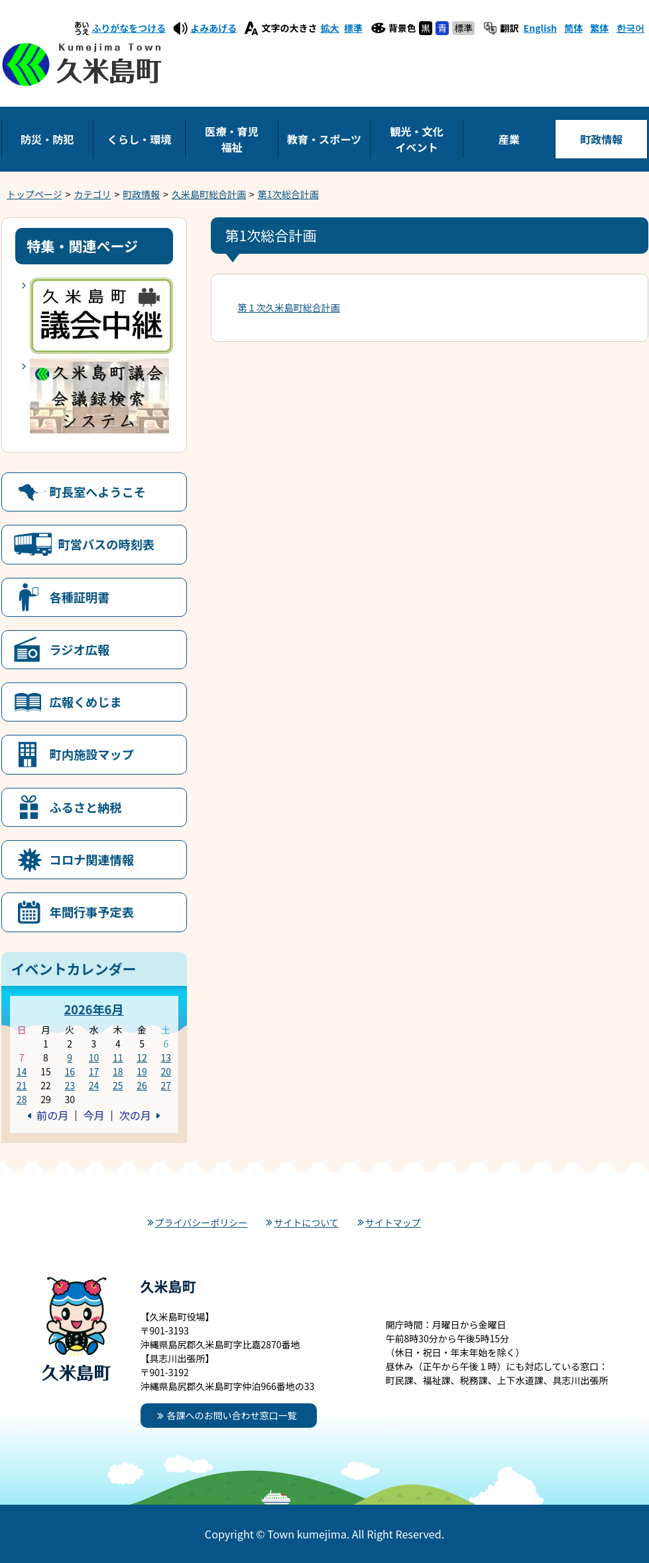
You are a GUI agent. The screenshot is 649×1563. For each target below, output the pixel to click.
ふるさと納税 (86, 807)
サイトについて (306, 1222)
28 (22, 1099)
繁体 (599, 27)
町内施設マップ (92, 754)
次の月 (135, 1115)
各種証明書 (80, 597)
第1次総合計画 (288, 194)
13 (166, 1057)
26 (142, 1085)
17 (94, 1071)
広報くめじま (86, 701)
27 (166, 1085)
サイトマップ (393, 1222)
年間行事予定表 (92, 911)
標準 (353, 27)
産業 (509, 139)
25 (118, 1085)
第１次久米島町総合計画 (289, 307)
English (541, 27)
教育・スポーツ (324, 139)
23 (69, 1085)
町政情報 (601, 139)
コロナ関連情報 (92, 859)
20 (166, 1071)
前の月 (52, 1115)
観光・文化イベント (416, 139)
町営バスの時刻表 (106, 544)
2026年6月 (93, 1009)
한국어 (630, 27)
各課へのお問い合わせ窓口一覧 (232, 1415)
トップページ (34, 194)
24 (94, 1085)
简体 (573, 27)
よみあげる (213, 27)
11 (118, 1057)
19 (142, 1071)
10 (94, 1057)
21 (22, 1085)
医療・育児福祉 (231, 139)
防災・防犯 (47, 139)
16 (69, 1071)
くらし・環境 (139, 139)
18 (118, 1071)
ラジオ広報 (80, 649)
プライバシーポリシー (201, 1222)
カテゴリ (92, 194)
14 (22, 1071)
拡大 (330, 27)
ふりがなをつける (128, 27)
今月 (93, 1115)
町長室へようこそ (98, 491)
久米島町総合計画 (209, 194)
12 (142, 1057)
